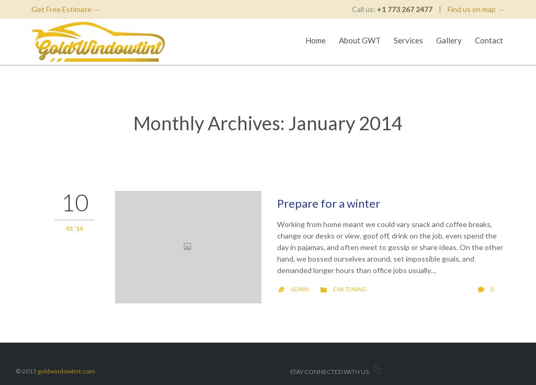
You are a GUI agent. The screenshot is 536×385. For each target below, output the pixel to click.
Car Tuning (349, 289)
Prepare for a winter (328, 203)
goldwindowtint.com (66, 371)
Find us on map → (476, 9)
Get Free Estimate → (65, 9)
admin (300, 289)
